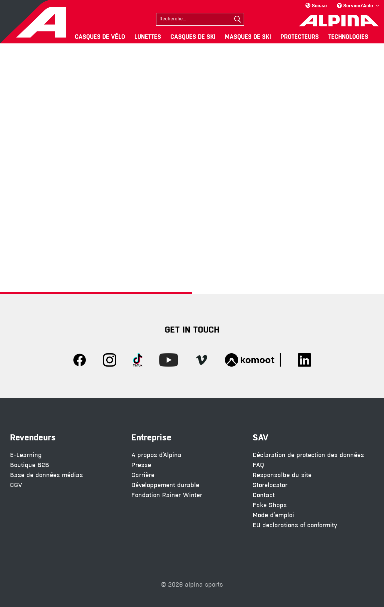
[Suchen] (237, 19)
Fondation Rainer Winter (166, 495)
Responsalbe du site (282, 475)
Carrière (142, 475)
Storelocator (270, 485)
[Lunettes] (148, 36)
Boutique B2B (29, 465)
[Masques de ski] (248, 36)
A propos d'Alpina (156, 455)
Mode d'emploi (273, 515)
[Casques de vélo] (100, 36)
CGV (16, 485)
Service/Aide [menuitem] (355, 5)
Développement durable (165, 485)
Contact (264, 495)
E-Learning (26, 455)
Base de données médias (46, 475)
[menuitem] (200, 18)
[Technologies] (348, 36)
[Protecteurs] (300, 36)
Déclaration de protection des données (308, 455)
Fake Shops (270, 505)
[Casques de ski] (193, 36)
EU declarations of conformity (295, 525)
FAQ (258, 465)
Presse (141, 465)
